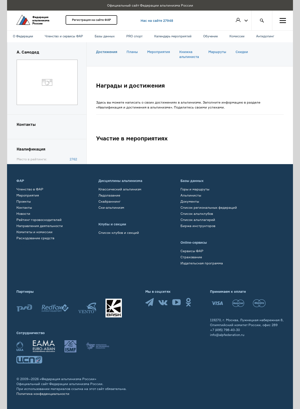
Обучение (24, 244)
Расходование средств (35, 238)
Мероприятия (158, 52)
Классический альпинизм (119, 189)
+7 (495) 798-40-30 (225, 330)
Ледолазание (109, 195)
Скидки (242, 52)
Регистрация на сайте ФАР (91, 20)
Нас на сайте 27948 (157, 21)
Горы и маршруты (194, 189)
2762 (73, 159)
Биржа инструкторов (197, 226)
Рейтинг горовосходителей (39, 220)
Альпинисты (190, 195)
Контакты (24, 207)
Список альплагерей (197, 220)
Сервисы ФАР (191, 251)
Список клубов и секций (118, 233)
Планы (132, 52)
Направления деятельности (39, 226)
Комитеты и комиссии (34, 232)
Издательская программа (201, 263)
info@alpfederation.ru (227, 335)
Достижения (106, 52)
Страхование (191, 257)
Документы (189, 201)
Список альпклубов (196, 214)
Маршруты (217, 52)
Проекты (23, 201)
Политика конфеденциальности (42, 394)
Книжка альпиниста (189, 54)
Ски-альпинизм (111, 207)
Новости (23, 214)
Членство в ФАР (29, 189)
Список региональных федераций (208, 207)
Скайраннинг (109, 201)
